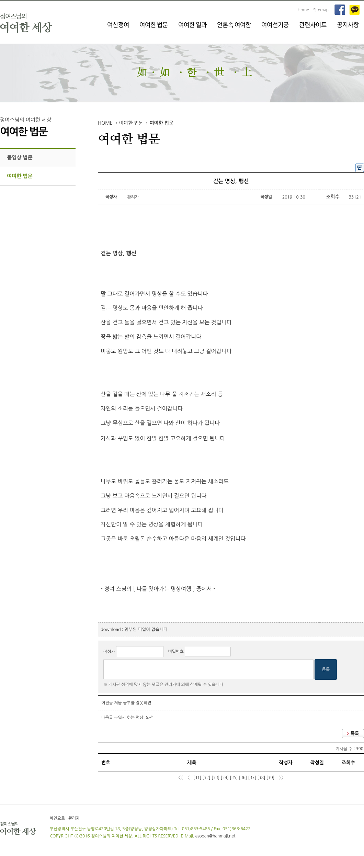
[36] (243, 778)
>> (281, 778)
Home (303, 10)
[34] (225, 778)
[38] (261, 778)
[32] (206, 778)
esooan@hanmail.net (215, 836)
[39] (270, 778)
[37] (252, 778)
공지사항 (348, 24)
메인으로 (57, 818)
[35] (234, 778)
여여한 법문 (153, 24)
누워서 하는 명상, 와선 (133, 718)
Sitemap (321, 10)
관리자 (74, 818)
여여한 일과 (192, 24)
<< (181, 778)
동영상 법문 (20, 157)
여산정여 (118, 24)
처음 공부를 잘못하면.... (135, 703)
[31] (197, 778)
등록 (326, 669)
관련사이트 (313, 24)
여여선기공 (275, 24)
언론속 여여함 (234, 24)
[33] (215, 778)
